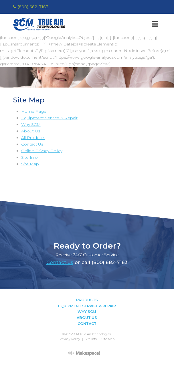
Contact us (59, 262)
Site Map (30, 163)
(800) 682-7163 (30, 6)
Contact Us (32, 144)
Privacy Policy (70, 339)
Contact (87, 324)
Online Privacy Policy (41, 150)
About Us (30, 131)
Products (87, 300)
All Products (33, 137)
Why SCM (31, 124)
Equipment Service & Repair (49, 117)
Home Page (33, 111)
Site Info (29, 157)
